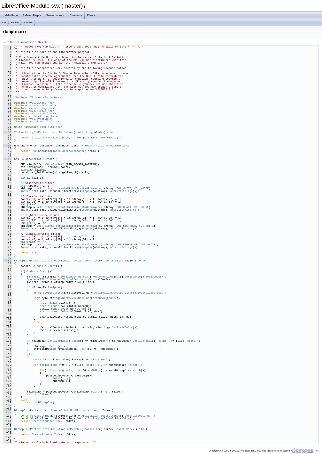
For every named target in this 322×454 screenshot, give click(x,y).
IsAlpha (53, 287)
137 (7, 410)
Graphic (87, 191)
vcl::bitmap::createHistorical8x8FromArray (69, 188)
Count (52, 266)
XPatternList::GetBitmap (55, 132)
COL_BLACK (124, 207)
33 (7, 132)
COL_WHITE (124, 188)
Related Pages (32, 15)
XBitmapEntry (23, 132)
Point (53, 303)
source (14, 22)
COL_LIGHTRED (126, 226)
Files (91, 15)
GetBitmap (68, 277)
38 (7, 145)
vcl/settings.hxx (43, 116)
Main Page (11, 15)
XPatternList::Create (38, 159)
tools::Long (84, 132)
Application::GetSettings (113, 293)
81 (7, 260)
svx (4, 22)
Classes (76, 15)
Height (161, 341)
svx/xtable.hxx (41, 111)
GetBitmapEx (154, 277)
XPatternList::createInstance (107, 145)
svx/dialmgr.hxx (42, 108)
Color (65, 309)
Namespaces (55, 15)
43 (7, 159)
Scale (53, 346)
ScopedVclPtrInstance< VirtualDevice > (56, 279)
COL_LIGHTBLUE (127, 244)
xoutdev (28, 22)
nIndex (112, 137)
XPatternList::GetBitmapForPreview (55, 429)
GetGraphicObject (107, 277)
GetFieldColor (122, 327)
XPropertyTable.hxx (44, 97)
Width (76, 341)
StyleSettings (53, 293)
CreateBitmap (41, 421)
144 (7, 429)
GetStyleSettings (150, 293)
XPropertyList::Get (91, 137)
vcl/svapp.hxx (40, 119)
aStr (48, 164)
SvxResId (59, 164)
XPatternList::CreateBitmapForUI (53, 410)
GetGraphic (133, 277)
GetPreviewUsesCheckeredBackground (88, 298)
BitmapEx (27, 170)
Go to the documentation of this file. (25, 42)
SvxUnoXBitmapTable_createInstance (58, 151)
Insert (25, 191)
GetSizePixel (57, 341)
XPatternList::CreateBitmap (49, 260)
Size (118, 260)
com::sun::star (51, 127)
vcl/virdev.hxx (41, 103)
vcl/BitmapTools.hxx (45, 121)
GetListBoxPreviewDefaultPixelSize (103, 418)
